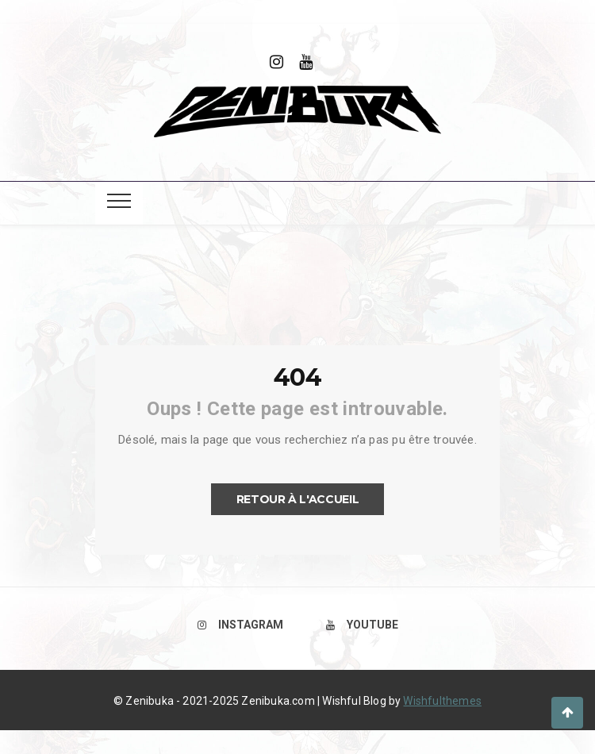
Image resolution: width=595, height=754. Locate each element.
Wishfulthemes (442, 700)
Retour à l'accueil (297, 499)
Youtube (362, 624)
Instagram (240, 624)
